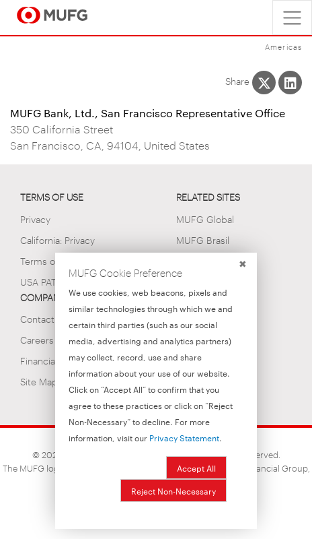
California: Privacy (57, 239)
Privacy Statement (184, 437)
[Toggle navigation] (292, 17)
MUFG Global (205, 218)
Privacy (35, 218)
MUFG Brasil (202, 239)
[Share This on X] (264, 82)
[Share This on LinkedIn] (290, 82)
